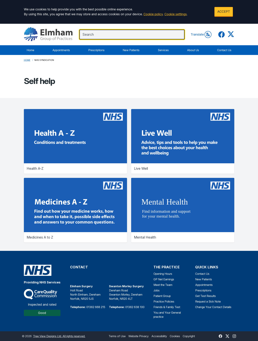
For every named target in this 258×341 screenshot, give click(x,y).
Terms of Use (117, 336)
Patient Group (162, 296)
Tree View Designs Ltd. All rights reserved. (59, 336)
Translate (201, 34)
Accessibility (159, 336)
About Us (193, 50)
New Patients (131, 50)
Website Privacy (138, 336)
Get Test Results (205, 296)
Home (30, 50)
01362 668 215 (95, 307)
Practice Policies (163, 301)
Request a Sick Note (208, 301)
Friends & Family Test (166, 307)
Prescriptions (96, 50)
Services (163, 50)
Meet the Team (162, 285)
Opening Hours (162, 273)
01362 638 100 (134, 307)
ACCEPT (223, 11)
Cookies (175, 336)
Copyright (189, 336)
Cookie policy (153, 14)
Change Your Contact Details (213, 307)
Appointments (61, 50)
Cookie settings (175, 14)
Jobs (156, 290)
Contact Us (224, 50)
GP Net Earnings (163, 279)
